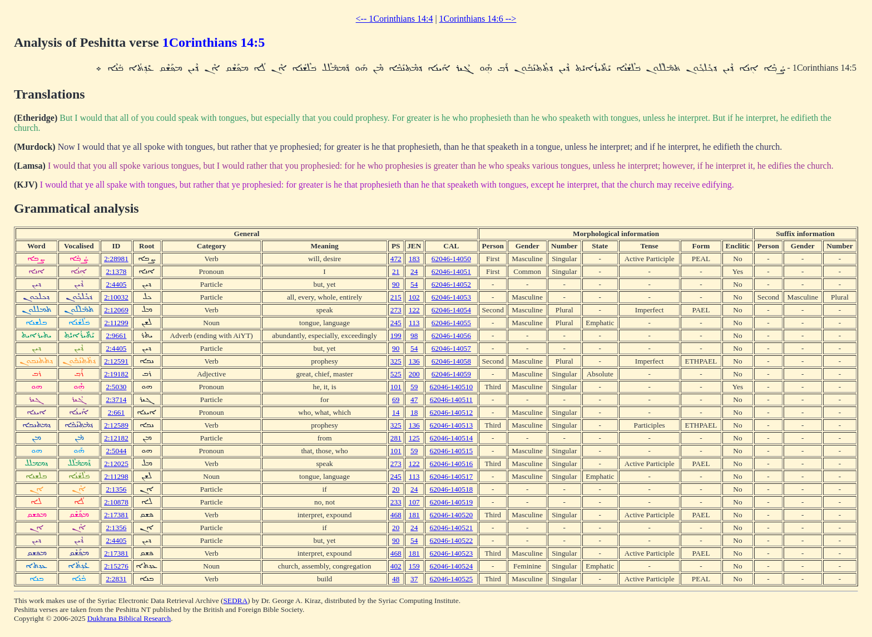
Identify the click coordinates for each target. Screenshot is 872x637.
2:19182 (116, 374)
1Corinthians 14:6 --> (478, 18)
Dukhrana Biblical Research (129, 618)
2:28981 (116, 258)
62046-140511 (451, 399)
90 (395, 284)
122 (414, 310)
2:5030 (116, 387)
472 (396, 258)
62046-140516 (451, 463)
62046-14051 (451, 271)
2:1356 (116, 489)
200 (414, 374)
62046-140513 (451, 425)
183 (414, 258)
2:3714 (116, 399)
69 (395, 399)
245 (396, 322)
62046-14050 (451, 258)
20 (395, 489)
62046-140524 (451, 566)
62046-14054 (451, 310)
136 (414, 361)
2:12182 (116, 438)
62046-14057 (451, 348)
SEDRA (235, 600)
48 (395, 579)
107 (414, 502)
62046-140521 (451, 527)
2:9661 (116, 335)
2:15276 (116, 566)
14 (395, 412)
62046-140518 (451, 489)
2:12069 (116, 310)
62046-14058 (451, 361)
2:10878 (116, 502)
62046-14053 (451, 297)
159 (414, 566)
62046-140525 (451, 579)
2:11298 (116, 476)
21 (395, 271)
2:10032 (116, 297)
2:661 (116, 412)
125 (414, 438)
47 (414, 399)
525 (396, 374)
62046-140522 (451, 540)
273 (396, 310)
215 (396, 297)
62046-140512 (451, 412)
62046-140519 (451, 502)
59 (414, 387)
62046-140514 (451, 438)
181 (414, 515)
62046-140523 (451, 553)
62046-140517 (451, 476)
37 (414, 579)
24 (414, 271)
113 (414, 322)
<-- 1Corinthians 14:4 (394, 18)
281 (396, 438)
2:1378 (116, 271)
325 (396, 361)
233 (396, 502)
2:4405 (116, 284)
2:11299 (116, 322)
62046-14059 (451, 374)
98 (414, 335)
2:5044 (116, 451)
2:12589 (116, 425)
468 (396, 515)
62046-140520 (451, 515)
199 (396, 335)
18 (414, 412)
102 (414, 297)
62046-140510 (451, 387)
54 (414, 284)
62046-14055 (451, 322)
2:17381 (116, 515)
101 (396, 387)
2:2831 (116, 579)
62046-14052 (451, 284)
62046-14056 (451, 335)
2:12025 (116, 463)
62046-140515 (451, 451)
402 (396, 566)
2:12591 (116, 361)
